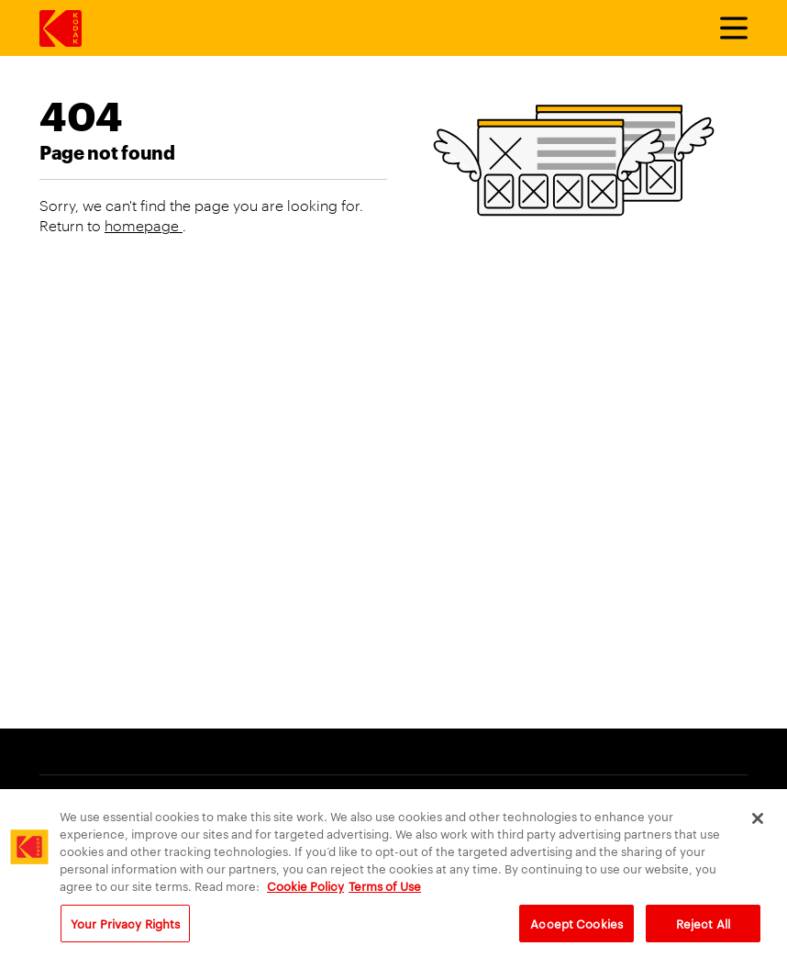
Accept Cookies (576, 929)
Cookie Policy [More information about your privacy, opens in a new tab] (305, 893)
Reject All (703, 929)
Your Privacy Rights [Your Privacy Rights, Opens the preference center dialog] (125, 929)
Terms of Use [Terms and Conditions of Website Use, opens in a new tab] (385, 893)
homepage (144, 225)
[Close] (757, 825)
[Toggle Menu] (726, 28)
